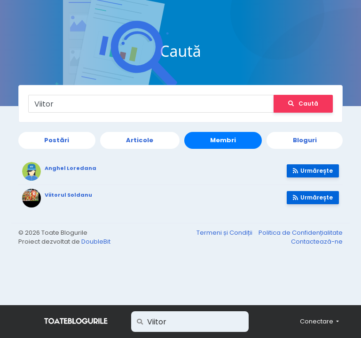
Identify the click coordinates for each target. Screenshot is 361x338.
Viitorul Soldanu (68, 195)
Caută (303, 104)
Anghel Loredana (70, 168)
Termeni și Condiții (225, 232)
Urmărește (313, 171)
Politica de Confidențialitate (301, 232)
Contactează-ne (317, 241)
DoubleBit (95, 241)
